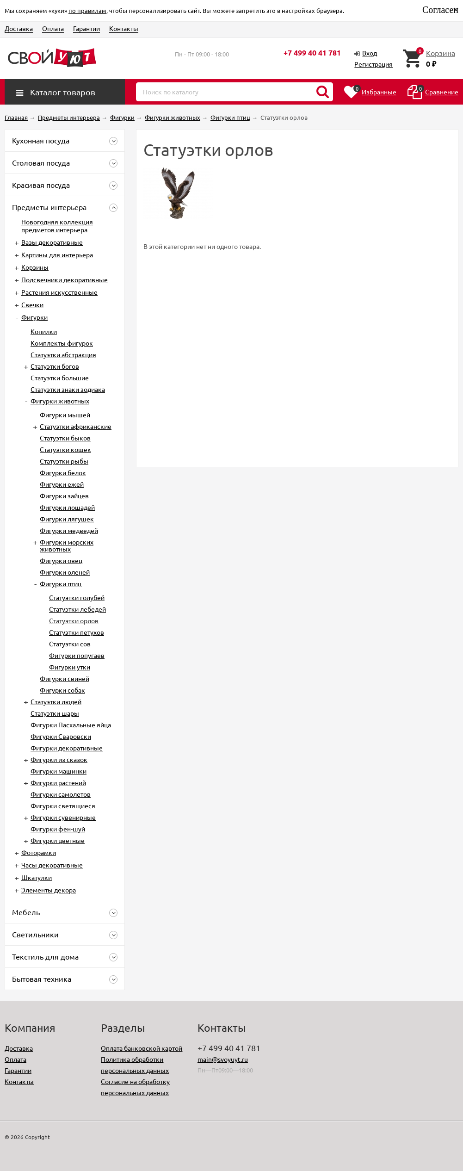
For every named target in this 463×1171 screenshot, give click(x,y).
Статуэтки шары (55, 713)
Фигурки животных (60, 401)
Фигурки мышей (65, 414)
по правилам (87, 10)
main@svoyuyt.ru (223, 1059)
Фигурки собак (62, 690)
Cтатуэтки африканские (75, 426)
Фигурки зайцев (64, 495)
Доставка (19, 28)
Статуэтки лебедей (77, 609)
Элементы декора (48, 890)
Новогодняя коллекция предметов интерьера (57, 225)
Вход (369, 53)
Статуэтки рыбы (64, 461)
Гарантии (86, 28)
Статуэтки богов (55, 366)
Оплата (53, 28)
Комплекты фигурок (62, 343)
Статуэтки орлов (74, 620)
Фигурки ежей (62, 484)
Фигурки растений (58, 782)
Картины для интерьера (57, 254)
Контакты (123, 28)
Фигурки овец (61, 560)
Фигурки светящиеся (63, 805)
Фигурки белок (63, 472)
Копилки (44, 331)
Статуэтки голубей (77, 597)
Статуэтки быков (65, 438)
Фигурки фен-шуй (58, 828)
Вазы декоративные (52, 242)
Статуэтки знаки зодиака (68, 389)
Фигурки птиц (60, 583)
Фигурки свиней (64, 678)
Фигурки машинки (58, 771)
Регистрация (373, 64)
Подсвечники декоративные (64, 279)
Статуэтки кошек (65, 449)
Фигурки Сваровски (61, 736)
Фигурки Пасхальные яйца (71, 724)
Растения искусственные (59, 292)
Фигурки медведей (69, 530)
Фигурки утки (69, 667)
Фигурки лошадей (67, 507)
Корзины (35, 267)
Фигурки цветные (58, 840)
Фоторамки (38, 852)
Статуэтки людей (56, 701)
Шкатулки (36, 877)
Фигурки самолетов (61, 794)
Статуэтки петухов (76, 632)
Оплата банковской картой (141, 1048)
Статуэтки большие (60, 377)
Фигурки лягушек (67, 518)
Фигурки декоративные (67, 747)
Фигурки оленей (65, 572)
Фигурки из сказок (59, 759)
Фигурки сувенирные (63, 817)
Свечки (32, 304)
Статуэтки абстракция (63, 354)
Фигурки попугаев (77, 655)
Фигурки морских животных (66, 545)
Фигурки (34, 317)
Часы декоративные (52, 865)
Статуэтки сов (70, 643)
